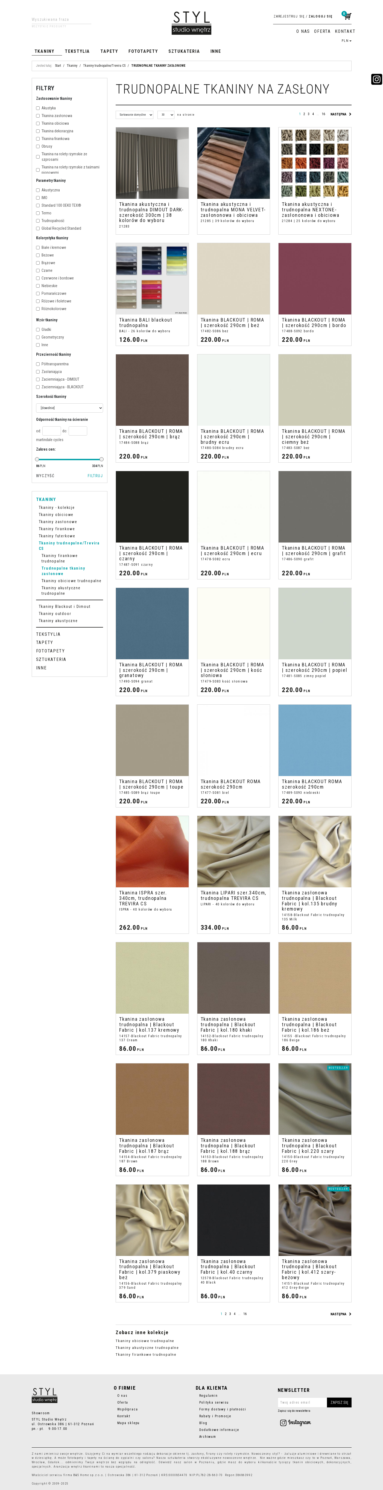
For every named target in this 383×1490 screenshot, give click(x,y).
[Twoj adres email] (315, 1402)
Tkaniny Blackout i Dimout (65, 606)
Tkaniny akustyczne (58, 621)
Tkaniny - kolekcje (57, 507)
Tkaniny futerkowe (57, 536)
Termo (43, 213)
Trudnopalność (50, 220)
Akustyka (46, 108)
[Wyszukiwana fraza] (57, 19)
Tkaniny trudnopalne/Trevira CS (69, 546)
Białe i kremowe (51, 247)
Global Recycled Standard (58, 228)
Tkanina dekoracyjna (54, 131)
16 (323, 114)
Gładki (43, 329)
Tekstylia (77, 51)
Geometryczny (50, 337)
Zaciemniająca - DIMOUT (57, 379)
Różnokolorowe (51, 309)
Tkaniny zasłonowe (58, 522)
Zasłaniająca (49, 371)
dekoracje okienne (171, 1454)
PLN (346, 41)
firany (211, 1454)
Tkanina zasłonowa (54, 115)
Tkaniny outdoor (55, 613)
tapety (92, 1458)
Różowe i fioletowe (53, 301)
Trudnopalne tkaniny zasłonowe (63, 571)
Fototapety (143, 51)
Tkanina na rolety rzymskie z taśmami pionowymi (68, 170)
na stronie (186, 114)
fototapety (76, 1458)
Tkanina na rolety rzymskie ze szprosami (61, 157)
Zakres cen (46, 449)
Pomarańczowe (51, 293)
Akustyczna (48, 190)
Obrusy (44, 146)
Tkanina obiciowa (52, 123)
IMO (41, 198)
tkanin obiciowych (308, 1462)
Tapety (109, 51)
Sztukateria (184, 51)
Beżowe (45, 255)
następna (341, 114)
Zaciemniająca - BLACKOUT (60, 387)
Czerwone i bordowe (55, 278)
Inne (215, 51)
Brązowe (45, 263)
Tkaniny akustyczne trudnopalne (147, 1348)
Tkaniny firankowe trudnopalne (146, 1354)
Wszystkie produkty (49, 26)
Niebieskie (46, 286)
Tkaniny (44, 51)
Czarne (44, 270)
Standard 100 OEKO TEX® (58, 205)
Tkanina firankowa (52, 138)
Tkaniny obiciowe (56, 514)
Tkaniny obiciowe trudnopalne (145, 1341)
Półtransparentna (52, 364)
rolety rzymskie (236, 1454)
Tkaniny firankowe (57, 529)
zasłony (197, 1454)
